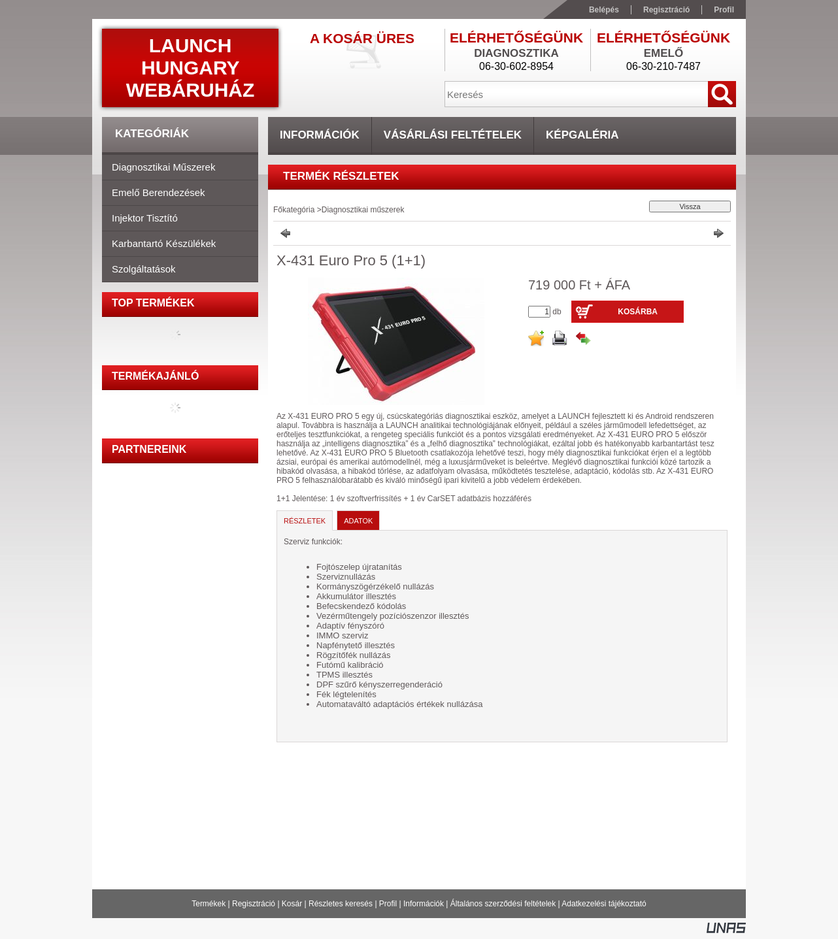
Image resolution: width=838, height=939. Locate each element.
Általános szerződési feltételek (503, 903)
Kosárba (638, 311)
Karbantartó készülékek (164, 243)
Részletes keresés (341, 903)
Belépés (604, 9)
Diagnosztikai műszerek (163, 167)
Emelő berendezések (158, 192)
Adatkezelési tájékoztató (603, 903)
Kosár (292, 903)
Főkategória (293, 209)
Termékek (209, 903)
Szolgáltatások (144, 268)
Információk (423, 903)
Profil (388, 903)
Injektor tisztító (145, 217)
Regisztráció (253, 903)
